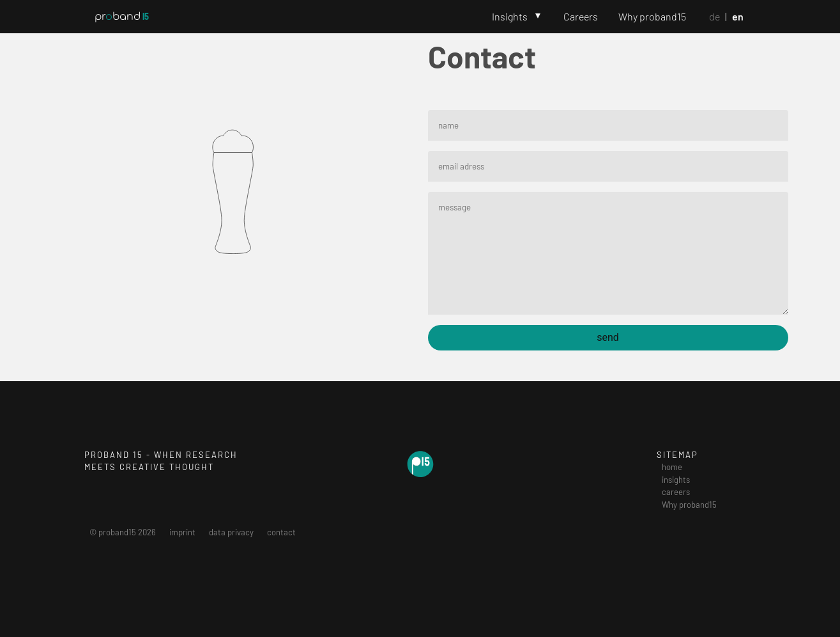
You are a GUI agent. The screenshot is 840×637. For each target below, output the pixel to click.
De (714, 16)
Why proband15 (652, 16)
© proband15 (122, 532)
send (608, 337)
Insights (510, 16)
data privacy (231, 532)
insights (676, 480)
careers (676, 492)
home (672, 467)
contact (281, 532)
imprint (182, 532)
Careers (580, 16)
